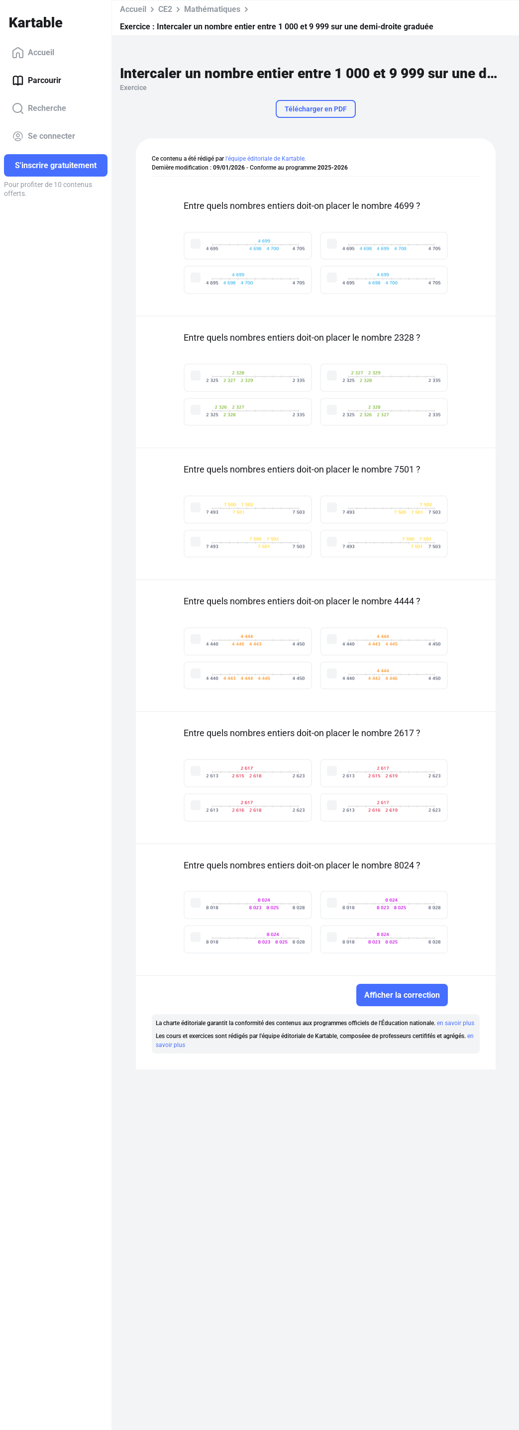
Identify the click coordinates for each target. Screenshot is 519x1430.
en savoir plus (455, 1023)
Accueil (33, 53)
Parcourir (36, 81)
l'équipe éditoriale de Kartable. (265, 158)
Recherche (39, 108)
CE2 (165, 9)
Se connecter (43, 136)
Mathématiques (212, 9)
